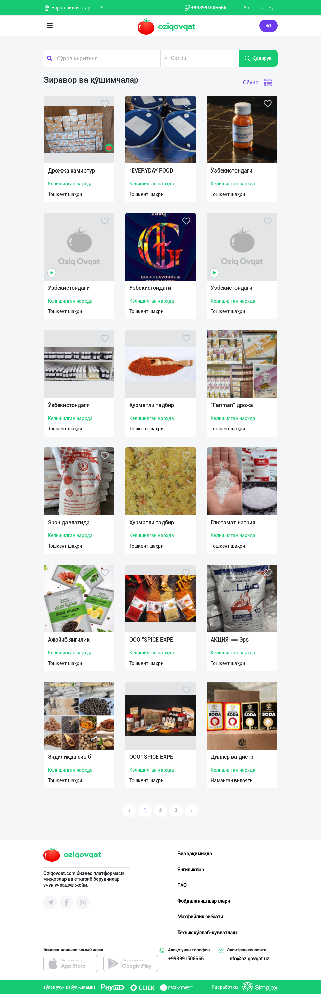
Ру (271, 8)
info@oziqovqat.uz (248, 958)
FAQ (182, 885)
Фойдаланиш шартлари (203, 901)
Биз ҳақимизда (194, 853)
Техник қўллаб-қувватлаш (207, 932)
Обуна (251, 82)
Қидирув (258, 58)
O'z (260, 8)
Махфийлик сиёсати (200, 916)
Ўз (246, 8)
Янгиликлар (190, 869)
